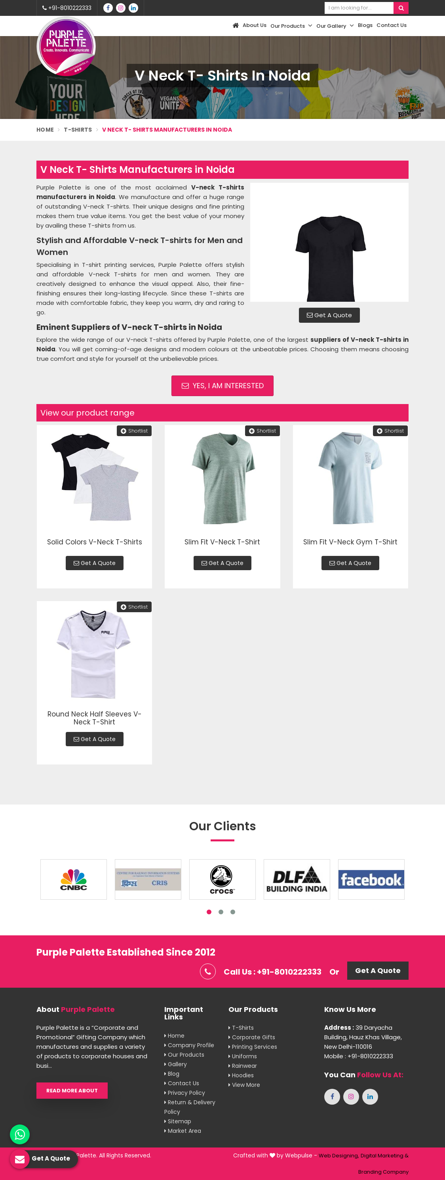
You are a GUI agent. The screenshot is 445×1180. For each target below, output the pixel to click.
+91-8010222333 (66, 8)
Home (45, 130)
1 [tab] (209, 912)
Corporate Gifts (251, 1037)
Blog (171, 1074)
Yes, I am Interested (223, 386)
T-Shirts (78, 130)
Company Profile (189, 1045)
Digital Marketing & (385, 1155)
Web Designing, (339, 1155)
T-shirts (241, 1028)
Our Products (291, 26)
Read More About (72, 1090)
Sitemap (177, 1121)
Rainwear (242, 1066)
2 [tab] (221, 912)
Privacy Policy (184, 1093)
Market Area (182, 1131)
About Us (254, 25)
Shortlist (134, 430)
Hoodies (241, 1075)
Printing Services (252, 1047)
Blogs (365, 25)
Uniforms (242, 1056)
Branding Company (383, 1172)
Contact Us (392, 25)
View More (244, 1085)
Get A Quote (329, 315)
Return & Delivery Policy (189, 1107)
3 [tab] (232, 912)
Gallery (175, 1064)
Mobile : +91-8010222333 (358, 1056)
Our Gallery (335, 26)
